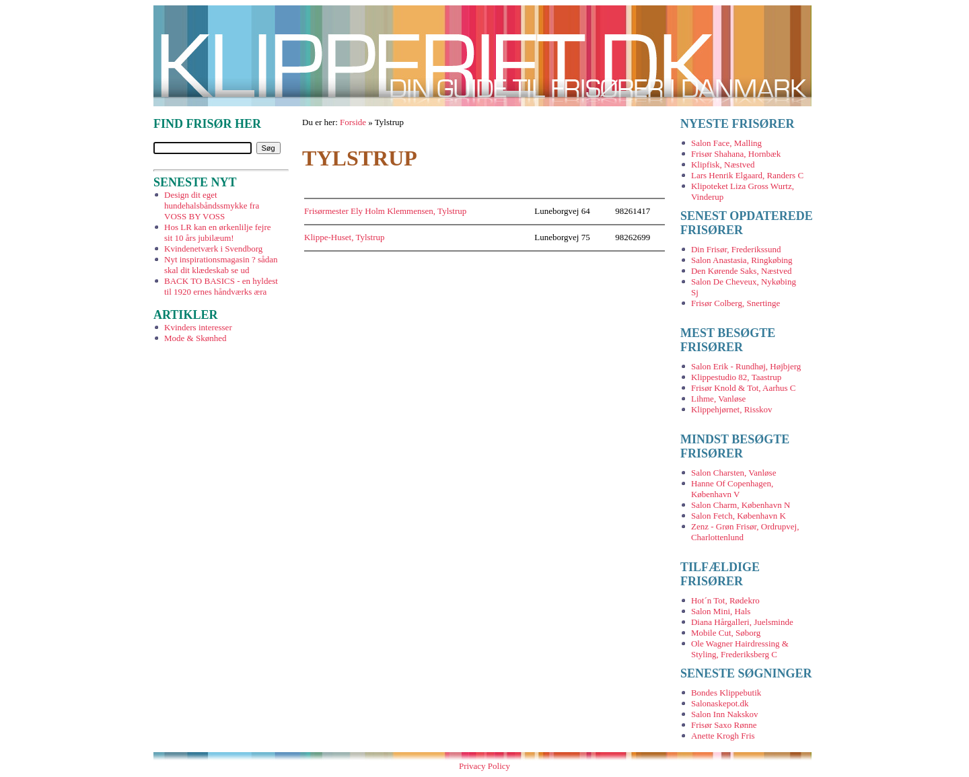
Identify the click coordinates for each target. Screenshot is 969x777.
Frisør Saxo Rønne (724, 725)
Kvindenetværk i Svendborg (213, 249)
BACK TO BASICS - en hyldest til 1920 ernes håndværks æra (221, 286)
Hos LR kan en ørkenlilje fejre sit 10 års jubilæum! (217, 232)
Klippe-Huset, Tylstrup (344, 237)
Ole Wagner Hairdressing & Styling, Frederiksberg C (740, 648)
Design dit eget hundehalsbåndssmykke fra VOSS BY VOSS (211, 205)
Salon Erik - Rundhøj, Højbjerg (746, 366)
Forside (353, 122)
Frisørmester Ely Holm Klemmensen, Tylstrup (385, 211)
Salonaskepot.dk (720, 703)
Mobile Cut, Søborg (725, 633)
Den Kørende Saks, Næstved (741, 271)
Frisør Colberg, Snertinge (735, 303)
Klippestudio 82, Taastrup (736, 377)
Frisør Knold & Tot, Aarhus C (743, 388)
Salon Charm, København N (740, 505)
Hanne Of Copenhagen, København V (732, 488)
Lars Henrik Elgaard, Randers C (747, 175)
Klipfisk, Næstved (723, 164)
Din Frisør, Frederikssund (736, 249)
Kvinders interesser (198, 327)
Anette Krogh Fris (723, 736)
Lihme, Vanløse (718, 399)
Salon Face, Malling (726, 143)
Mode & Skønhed (195, 338)
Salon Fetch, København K (738, 516)
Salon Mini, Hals (720, 611)
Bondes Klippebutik (726, 693)
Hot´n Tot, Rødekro (725, 600)
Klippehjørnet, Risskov (732, 409)
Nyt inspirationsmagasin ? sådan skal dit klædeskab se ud (221, 264)
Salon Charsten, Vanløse (734, 473)
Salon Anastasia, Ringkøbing (742, 260)
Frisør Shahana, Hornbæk (736, 154)
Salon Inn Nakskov (724, 714)
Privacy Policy (484, 766)
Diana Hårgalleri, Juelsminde (742, 622)
